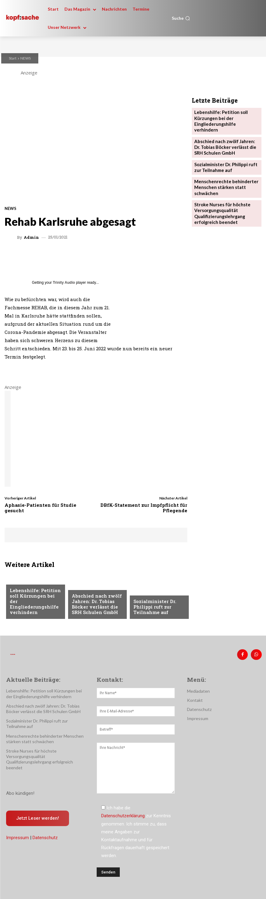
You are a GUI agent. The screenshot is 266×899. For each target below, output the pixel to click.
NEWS (25, 58)
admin (31, 237)
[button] (181, 18)
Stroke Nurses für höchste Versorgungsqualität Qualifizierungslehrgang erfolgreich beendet (220, 197)
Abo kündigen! (20, 791)
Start (12, 58)
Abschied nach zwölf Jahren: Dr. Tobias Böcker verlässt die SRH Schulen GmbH (97, 605)
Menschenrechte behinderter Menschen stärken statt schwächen (223, 173)
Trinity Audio (64, 282)
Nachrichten (23, 588)
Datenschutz (45, 836)
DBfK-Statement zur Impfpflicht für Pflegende (143, 507)
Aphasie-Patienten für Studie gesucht (40, 507)
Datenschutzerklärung (123, 814)
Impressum (17, 836)
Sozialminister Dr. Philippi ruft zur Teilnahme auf (152, 607)
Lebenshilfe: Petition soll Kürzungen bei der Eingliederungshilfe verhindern (33, 605)
